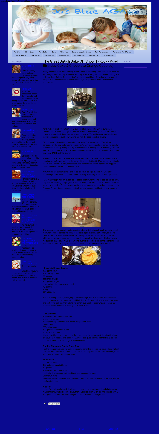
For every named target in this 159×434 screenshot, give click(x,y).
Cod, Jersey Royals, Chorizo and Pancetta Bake (30, 240)
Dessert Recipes (64, 55)
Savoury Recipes (79, 55)
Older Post (113, 429)
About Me (17, 52)
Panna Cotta (27, 89)
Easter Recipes (35, 55)
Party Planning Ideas (102, 52)
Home (81, 429)
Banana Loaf (27, 109)
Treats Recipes (49, 55)
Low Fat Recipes (108, 55)
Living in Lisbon (30, 52)
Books (54, 52)
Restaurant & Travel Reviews (122, 52)
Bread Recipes (93, 55)
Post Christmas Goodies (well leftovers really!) (28, 174)
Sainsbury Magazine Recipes (81, 52)
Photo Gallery (43, 52)
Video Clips (64, 52)
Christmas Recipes (20, 55)
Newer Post (50, 429)
